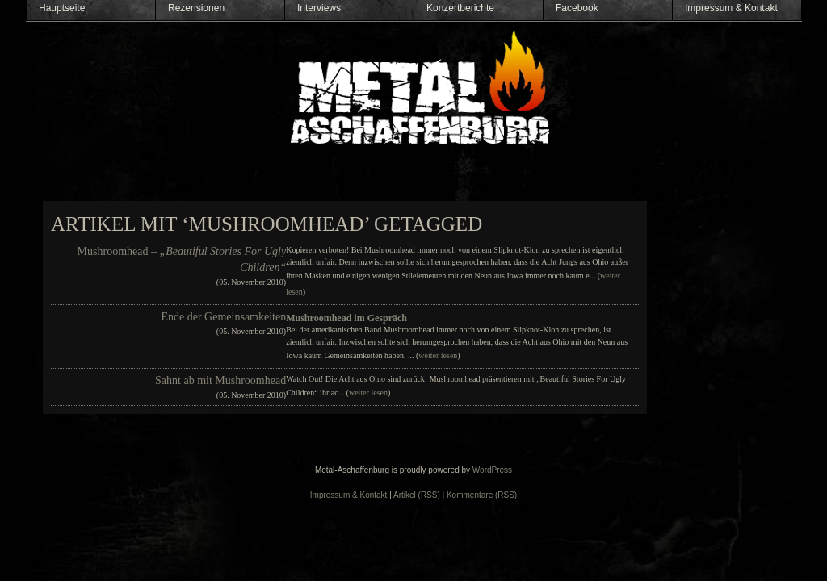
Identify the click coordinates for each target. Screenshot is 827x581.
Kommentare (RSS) (482, 495)
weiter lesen (437, 355)
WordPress (492, 470)
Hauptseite (62, 8)
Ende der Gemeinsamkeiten (223, 317)
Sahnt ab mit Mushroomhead (220, 380)
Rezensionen (196, 8)
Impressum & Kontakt (731, 8)
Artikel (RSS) (416, 495)
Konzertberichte (460, 8)
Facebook (577, 8)
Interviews (319, 8)
